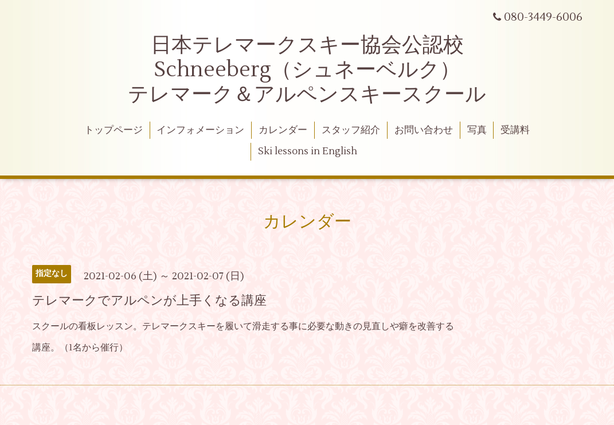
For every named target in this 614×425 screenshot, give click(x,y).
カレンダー (283, 130)
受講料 (515, 130)
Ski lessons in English (307, 151)
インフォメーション (200, 130)
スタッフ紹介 (351, 130)
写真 (477, 130)
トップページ (113, 130)
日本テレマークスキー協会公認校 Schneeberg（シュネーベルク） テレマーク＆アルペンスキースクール (307, 70)
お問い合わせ (423, 130)
